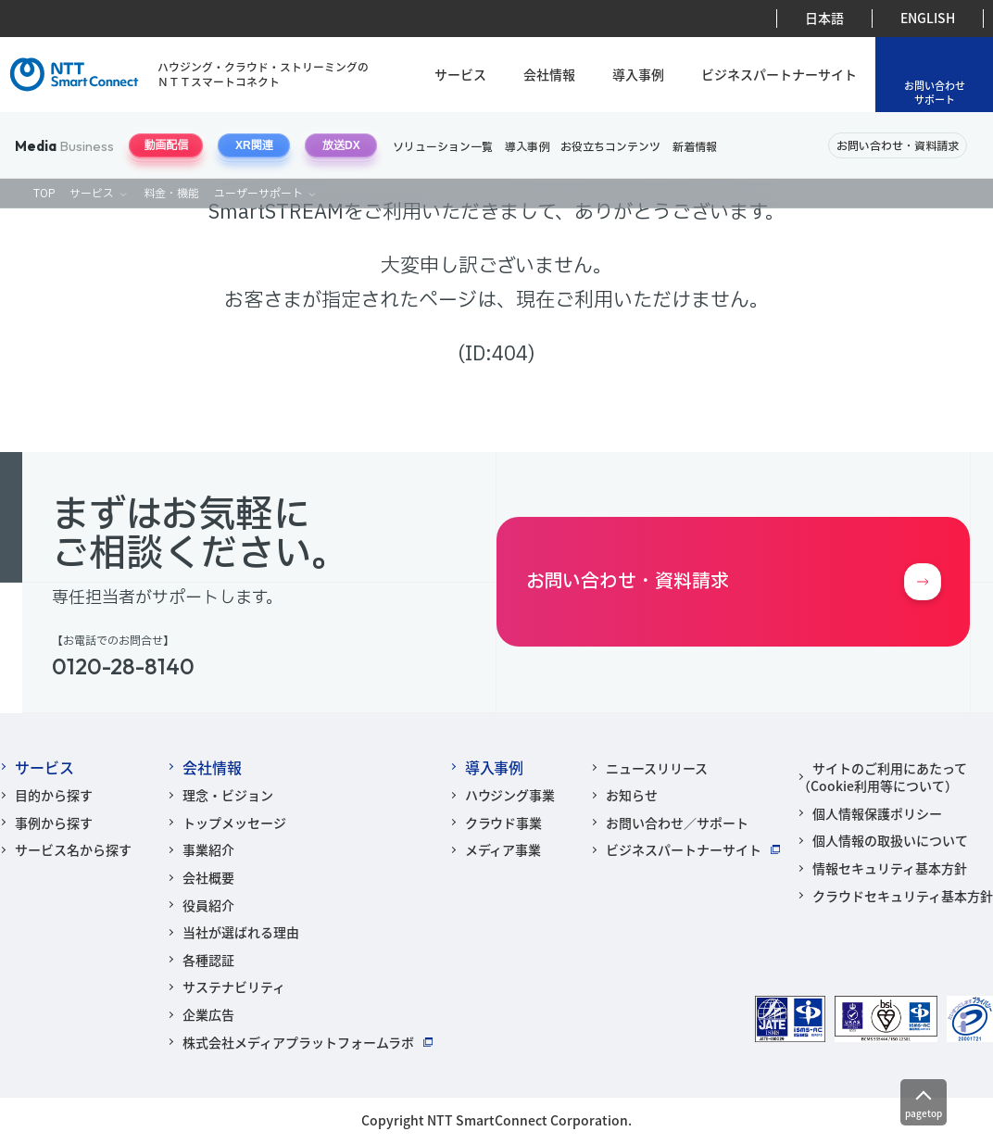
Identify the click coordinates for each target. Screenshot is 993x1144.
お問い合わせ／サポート (677, 822)
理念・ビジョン (227, 795)
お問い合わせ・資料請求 (897, 146)
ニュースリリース (657, 768)
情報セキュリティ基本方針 (889, 868)
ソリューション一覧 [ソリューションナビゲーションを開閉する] (443, 148)
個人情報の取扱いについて (890, 840)
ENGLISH (927, 17)
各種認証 (208, 959)
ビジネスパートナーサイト (779, 74)
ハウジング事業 (510, 795)
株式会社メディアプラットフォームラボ (298, 1042)
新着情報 (694, 147)
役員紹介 (208, 905)
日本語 (824, 17)
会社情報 (549, 74)
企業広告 (208, 1014)
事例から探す (54, 822)
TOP (44, 194)
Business (64, 146)
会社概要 (208, 877)
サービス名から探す (73, 849)
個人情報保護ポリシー (877, 813)
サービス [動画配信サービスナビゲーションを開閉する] (91, 194)
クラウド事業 (504, 822)
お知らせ (632, 795)
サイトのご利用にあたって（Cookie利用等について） (882, 777)
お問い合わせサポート (934, 92)
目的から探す (54, 795)
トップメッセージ (234, 822)
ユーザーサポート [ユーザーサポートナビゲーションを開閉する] (258, 194)
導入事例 (638, 74)
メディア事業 (503, 849)
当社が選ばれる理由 (240, 932)
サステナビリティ (233, 986)
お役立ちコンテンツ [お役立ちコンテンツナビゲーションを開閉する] (610, 148)
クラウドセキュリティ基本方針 (902, 895)
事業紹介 (208, 849)
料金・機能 (171, 194)
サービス (460, 74)
